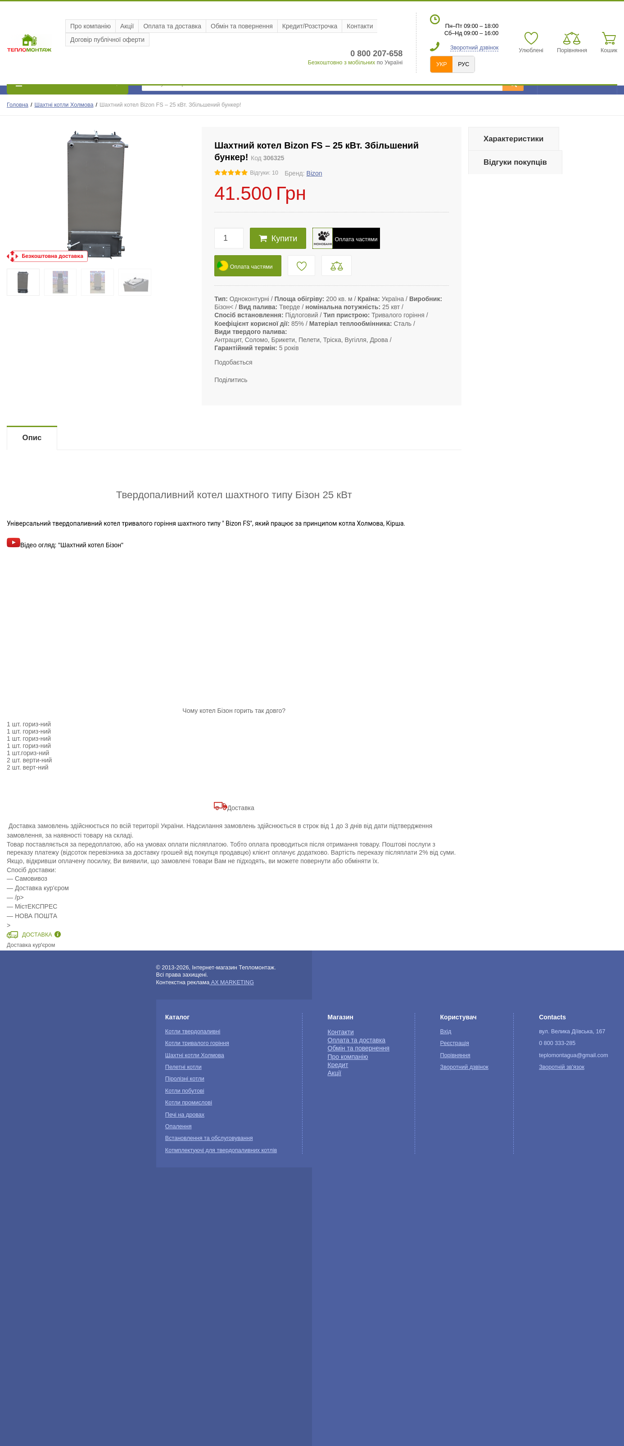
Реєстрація (454, 1043)
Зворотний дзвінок (474, 48)
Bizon (314, 173)
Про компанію (90, 26)
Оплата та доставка (172, 26)
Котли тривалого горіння (197, 1043)
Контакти (360, 26)
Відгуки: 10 (264, 173)
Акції (127, 26)
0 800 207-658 (376, 53)
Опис (32, 437)
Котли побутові (184, 1091)
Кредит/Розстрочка (310, 26)
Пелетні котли (183, 1067)
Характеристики (513, 139)
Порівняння (455, 1055)
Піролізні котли (184, 1079)
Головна (17, 105)
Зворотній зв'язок (561, 1067)
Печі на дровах (184, 1115)
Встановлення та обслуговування (209, 1138)
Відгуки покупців (515, 162)
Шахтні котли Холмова (63, 105)
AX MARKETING (231, 982)
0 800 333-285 (557, 1043)
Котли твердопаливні (192, 1031)
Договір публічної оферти (107, 39)
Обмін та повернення (242, 26)
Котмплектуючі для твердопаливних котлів (221, 1150)
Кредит (338, 1064)
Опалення (178, 1126)
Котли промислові (188, 1102)
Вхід (446, 1031)
